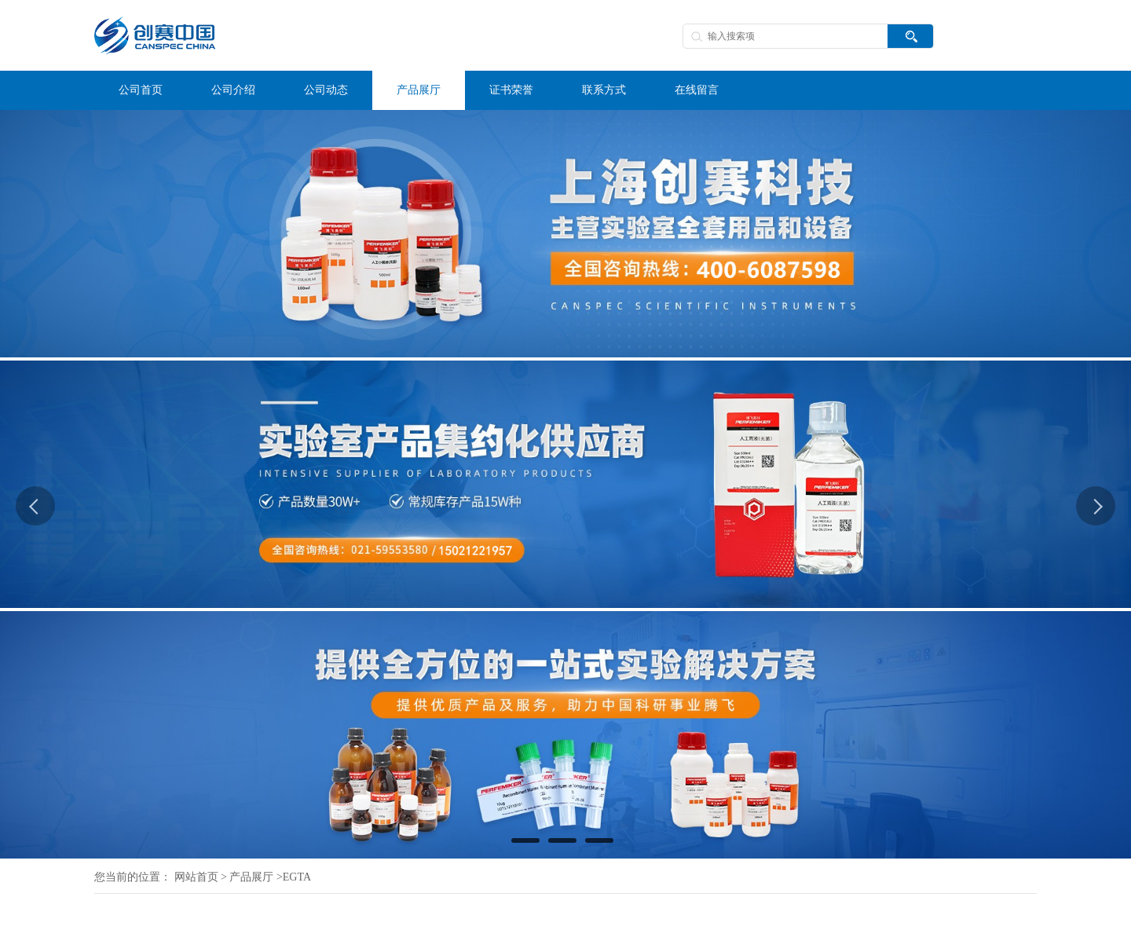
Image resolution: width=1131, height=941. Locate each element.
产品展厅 (251, 877)
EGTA (297, 877)
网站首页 (196, 877)
